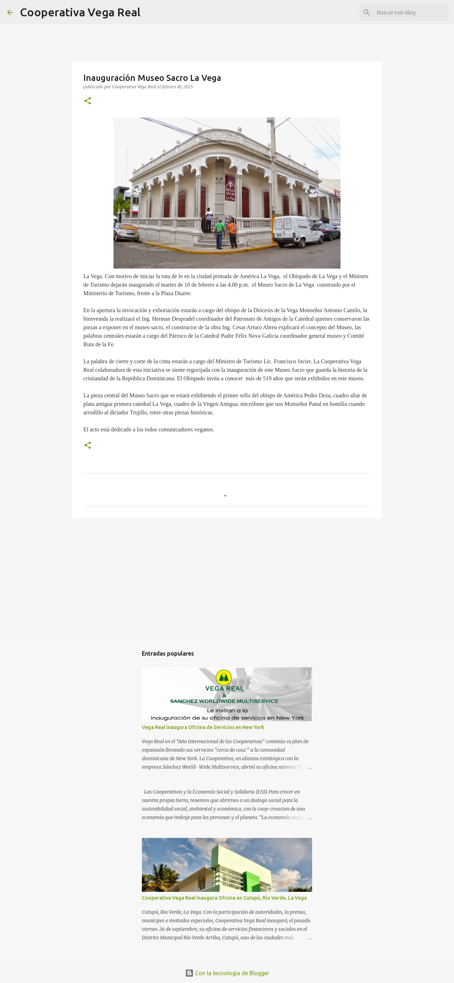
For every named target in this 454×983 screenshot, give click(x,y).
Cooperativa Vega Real (80, 12)
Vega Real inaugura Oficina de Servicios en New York (203, 727)
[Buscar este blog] (411, 12)
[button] (87, 101)
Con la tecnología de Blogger (227, 973)
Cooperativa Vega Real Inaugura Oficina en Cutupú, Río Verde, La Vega (224, 898)
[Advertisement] (227, 578)
